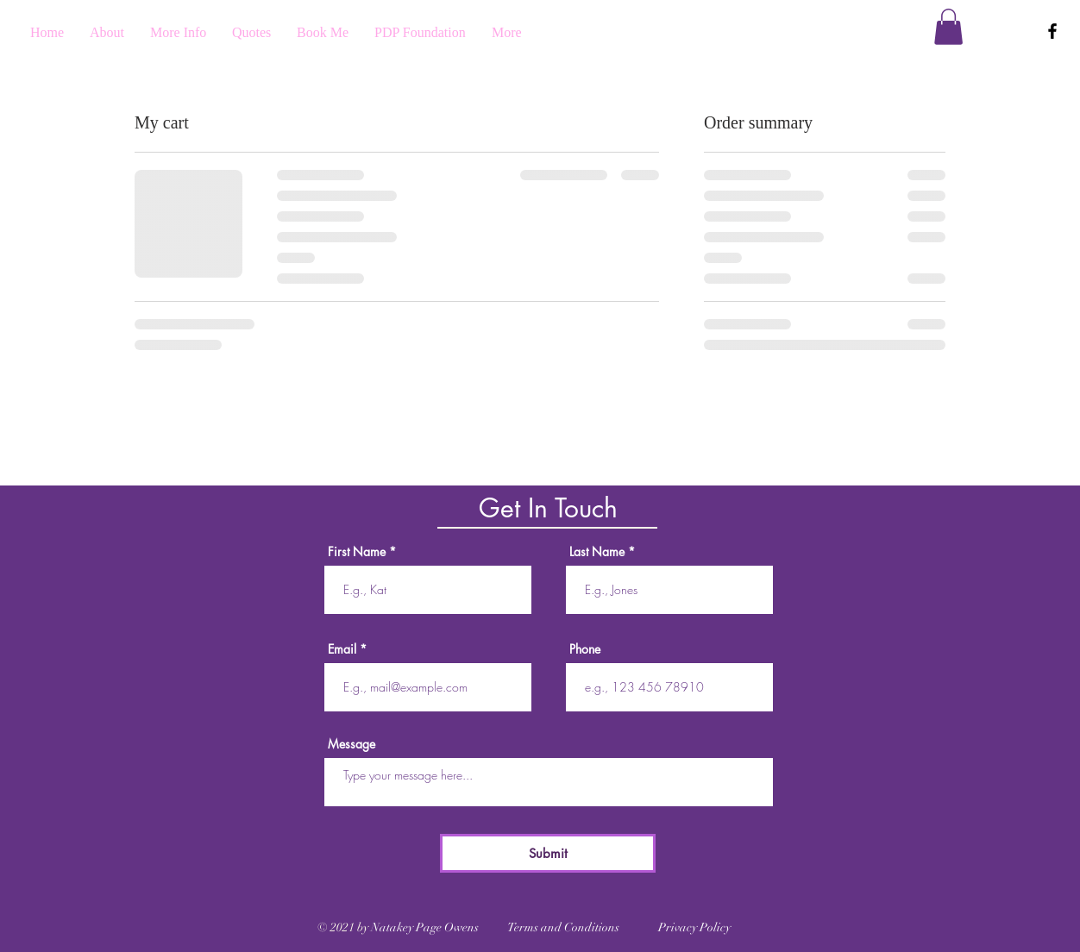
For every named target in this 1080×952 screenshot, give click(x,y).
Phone (584, 649)
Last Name (597, 552)
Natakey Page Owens (426, 927)
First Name (357, 552)
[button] (948, 27)
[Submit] (548, 853)
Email (342, 649)
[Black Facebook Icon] (1052, 31)
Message (351, 744)
